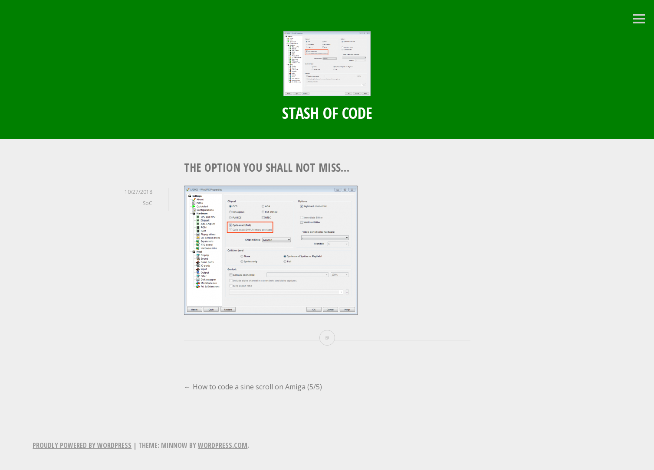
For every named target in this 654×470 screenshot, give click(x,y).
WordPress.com (222, 445)
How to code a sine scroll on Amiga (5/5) (253, 387)
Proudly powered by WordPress (82, 445)
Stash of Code (327, 113)
